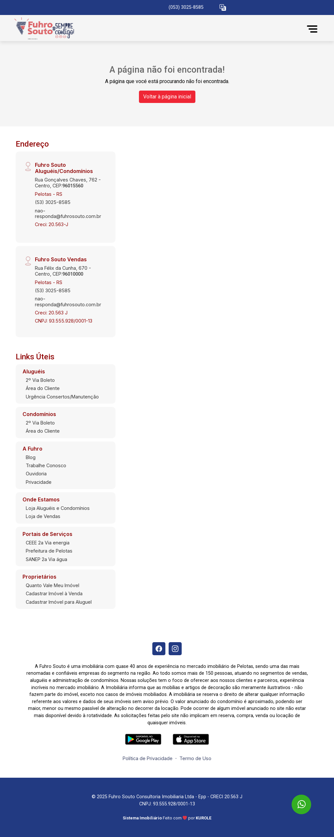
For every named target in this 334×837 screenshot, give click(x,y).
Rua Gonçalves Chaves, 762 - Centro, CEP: (68, 182)
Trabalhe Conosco (46, 465)
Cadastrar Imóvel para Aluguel (59, 602)
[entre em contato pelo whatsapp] (296, 798)
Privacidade (39, 482)
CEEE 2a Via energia (47, 542)
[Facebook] (158, 648)
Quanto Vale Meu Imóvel (52, 585)
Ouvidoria (36, 473)
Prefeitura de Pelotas (49, 551)
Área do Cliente (43, 388)
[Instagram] (175, 648)
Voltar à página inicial (167, 97)
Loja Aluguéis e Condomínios (58, 508)
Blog (31, 457)
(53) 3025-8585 (52, 202)
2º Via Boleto (40, 380)
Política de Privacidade (148, 758)
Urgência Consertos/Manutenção (62, 396)
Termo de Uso (195, 758)
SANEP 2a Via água (46, 559)
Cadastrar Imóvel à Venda (54, 593)
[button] (222, 7)
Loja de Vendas (43, 516)
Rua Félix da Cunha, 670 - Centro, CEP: (63, 270)
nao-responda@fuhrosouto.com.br (68, 213)
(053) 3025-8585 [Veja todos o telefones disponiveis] (186, 7)
